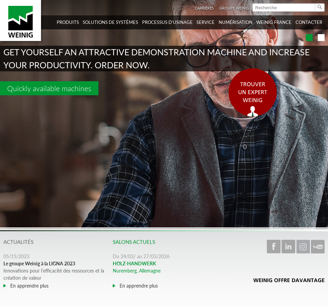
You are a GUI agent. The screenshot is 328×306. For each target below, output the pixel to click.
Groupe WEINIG (234, 8)
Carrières (204, 8)
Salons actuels (134, 242)
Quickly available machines (49, 88)
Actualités (18, 242)
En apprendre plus (29, 286)
